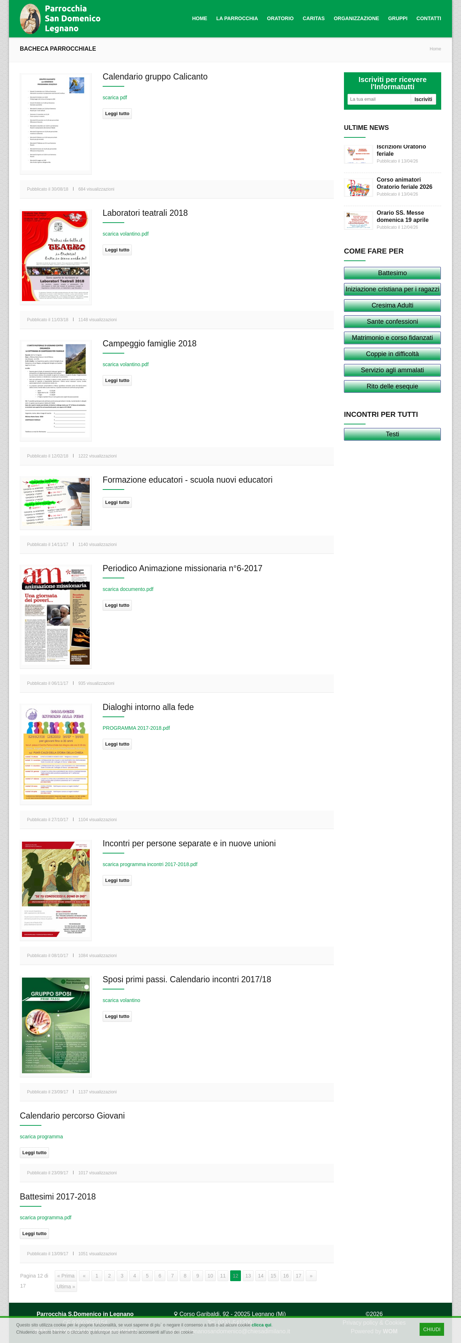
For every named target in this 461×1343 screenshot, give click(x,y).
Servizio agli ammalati (392, 370)
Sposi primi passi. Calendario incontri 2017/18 (187, 979)
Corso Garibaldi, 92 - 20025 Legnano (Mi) (230, 1314)
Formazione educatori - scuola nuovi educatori (188, 479)
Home (199, 18)
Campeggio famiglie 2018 (150, 343)
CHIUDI (431, 1329)
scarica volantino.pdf (126, 234)
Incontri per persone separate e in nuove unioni (189, 843)
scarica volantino (121, 1000)
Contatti (428, 18)
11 (223, 1276)
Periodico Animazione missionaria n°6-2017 (183, 568)
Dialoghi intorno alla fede (148, 707)
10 (210, 1276)
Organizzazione (356, 18)
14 (261, 1276)
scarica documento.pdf (128, 589)
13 (248, 1276)
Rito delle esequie (392, 386)
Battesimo (392, 273)
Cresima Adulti (392, 305)
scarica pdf (115, 97)
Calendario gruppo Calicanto (155, 76)
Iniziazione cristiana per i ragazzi (392, 289)
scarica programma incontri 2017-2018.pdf (150, 864)
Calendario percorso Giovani (72, 1115)
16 (286, 1276)
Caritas (314, 18)
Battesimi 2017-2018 (58, 1196)
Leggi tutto (117, 113)
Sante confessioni (392, 321)
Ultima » (66, 1286)
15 (273, 1276)
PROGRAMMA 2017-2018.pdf (136, 728)
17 (298, 1276)
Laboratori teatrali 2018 (145, 213)
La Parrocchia (237, 18)
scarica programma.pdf (45, 1217)
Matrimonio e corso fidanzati (392, 337)
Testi (392, 434)
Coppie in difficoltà (392, 354)
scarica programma (41, 1136)
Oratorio (280, 18)
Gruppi (398, 18)
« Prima (66, 1276)
